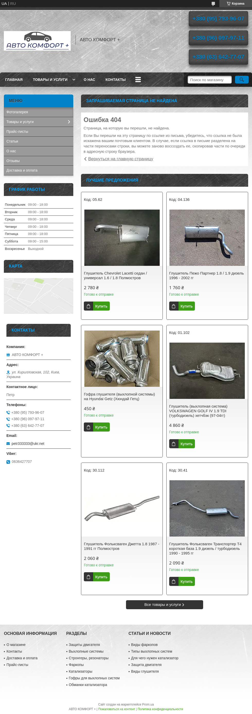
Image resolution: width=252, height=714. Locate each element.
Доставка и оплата (22, 170)
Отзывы (13, 161)
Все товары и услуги (163, 604)
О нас (89, 80)
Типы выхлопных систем (151, 651)
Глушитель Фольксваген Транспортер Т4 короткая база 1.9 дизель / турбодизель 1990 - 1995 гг (205, 548)
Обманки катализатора (88, 685)
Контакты (115, 80)
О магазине (15, 645)
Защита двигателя (146, 665)
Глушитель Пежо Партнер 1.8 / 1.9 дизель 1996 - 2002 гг (206, 275)
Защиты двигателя (84, 645)
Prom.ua (148, 704)
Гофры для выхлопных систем (94, 678)
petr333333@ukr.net (28, 443)
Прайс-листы (17, 131)
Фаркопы (76, 665)
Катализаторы (80, 671)
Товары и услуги (50, 80)
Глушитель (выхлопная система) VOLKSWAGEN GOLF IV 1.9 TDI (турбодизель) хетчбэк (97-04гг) (198, 411)
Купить (101, 306)
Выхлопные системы (86, 651)
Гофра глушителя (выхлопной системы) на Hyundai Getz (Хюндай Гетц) (119, 396)
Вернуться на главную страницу (120, 158)
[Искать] (242, 79)
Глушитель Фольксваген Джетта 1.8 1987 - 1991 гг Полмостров (121, 546)
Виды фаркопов (144, 645)
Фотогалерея (17, 112)
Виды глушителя (145, 671)
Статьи (12, 141)
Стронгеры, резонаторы (89, 658)
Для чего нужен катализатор (154, 658)
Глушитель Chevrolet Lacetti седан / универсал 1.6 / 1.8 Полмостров (115, 275)
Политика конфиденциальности (160, 709)
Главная (14, 80)
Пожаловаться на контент (116, 709)
